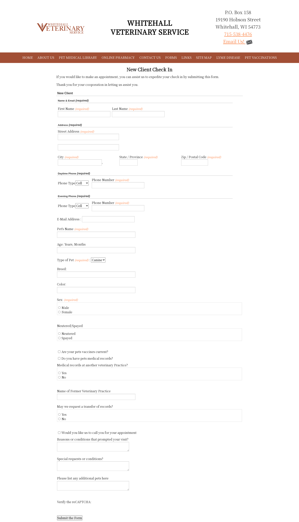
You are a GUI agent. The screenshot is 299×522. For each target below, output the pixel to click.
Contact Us (150, 57)
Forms (171, 57)
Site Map (204, 57)
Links (186, 57)
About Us (45, 57)
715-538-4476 (238, 34)
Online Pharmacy (118, 57)
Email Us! (238, 41)
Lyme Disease (228, 57)
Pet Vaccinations (261, 57)
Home (27, 57)
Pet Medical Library (78, 57)
